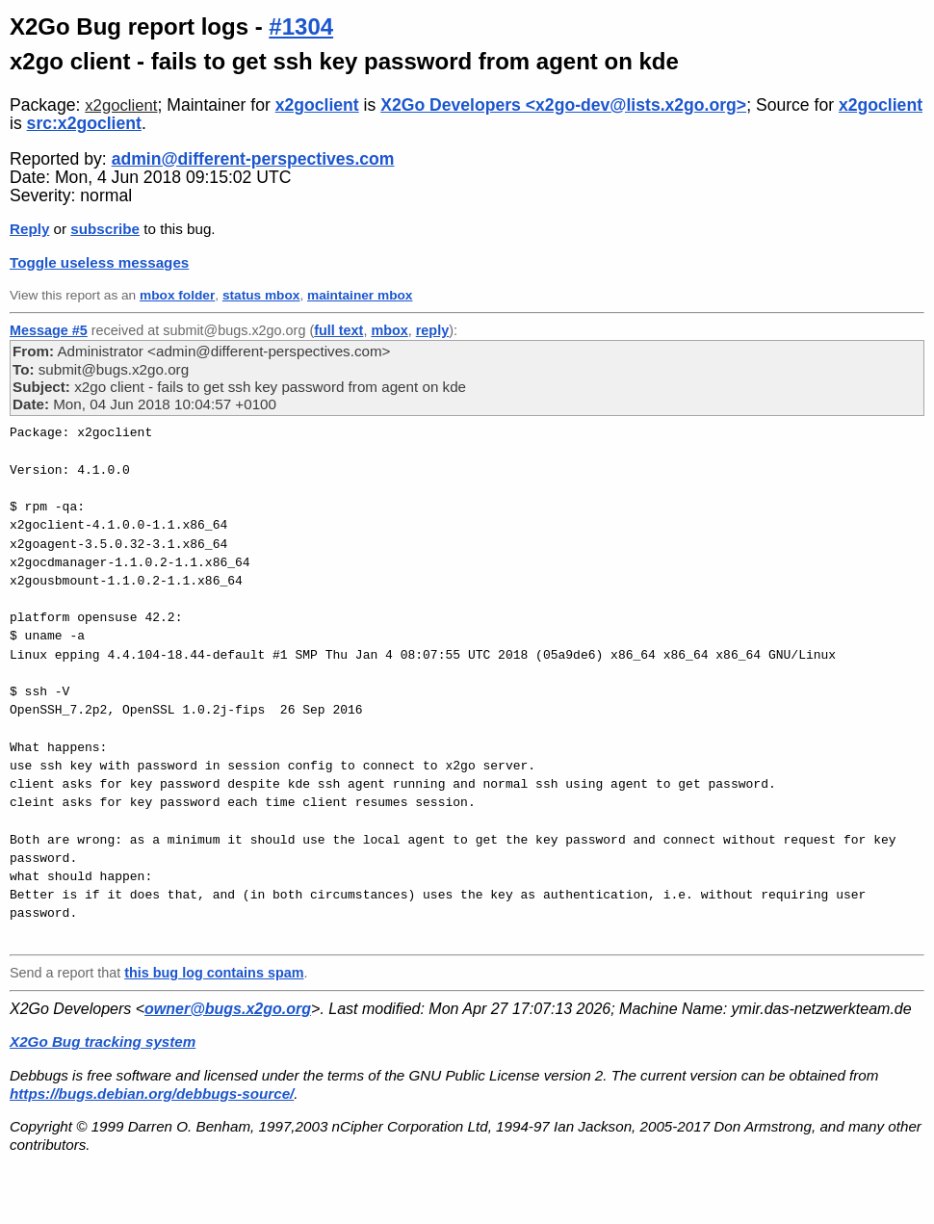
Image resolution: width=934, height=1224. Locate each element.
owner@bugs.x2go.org (227, 1009)
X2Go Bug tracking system (102, 1041)
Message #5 (49, 330)
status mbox (261, 295)
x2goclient (121, 105)
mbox (389, 330)
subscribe (105, 229)
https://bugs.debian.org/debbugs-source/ (152, 1093)
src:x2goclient (84, 123)
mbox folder (177, 295)
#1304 (301, 26)
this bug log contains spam (213, 972)
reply (432, 330)
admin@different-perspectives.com (253, 159)
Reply (29, 229)
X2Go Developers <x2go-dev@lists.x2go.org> (563, 105)
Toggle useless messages (99, 262)
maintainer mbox (359, 295)
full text (338, 330)
